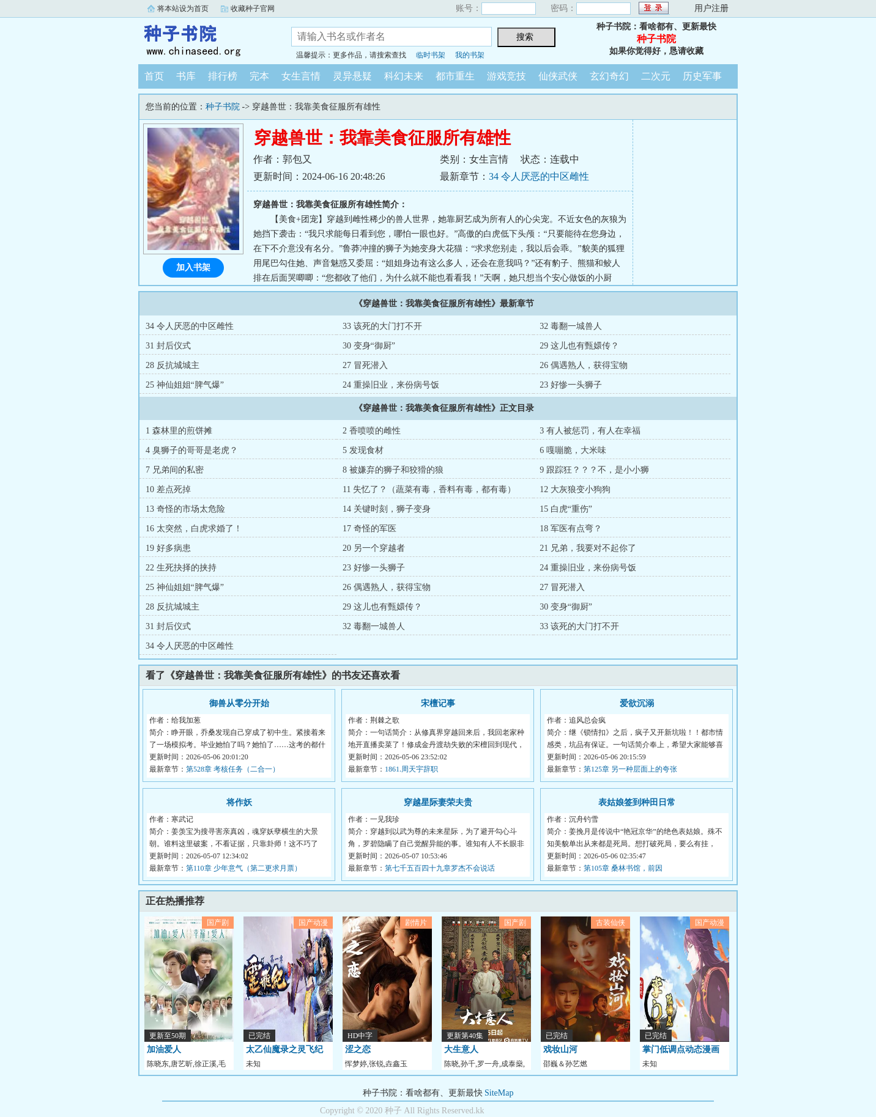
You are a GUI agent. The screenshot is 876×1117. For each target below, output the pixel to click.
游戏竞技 (506, 76)
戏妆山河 (560, 1049)
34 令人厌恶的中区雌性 (539, 176)
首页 (154, 76)
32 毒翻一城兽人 (571, 326)
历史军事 (702, 76)
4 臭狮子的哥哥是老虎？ (192, 450)
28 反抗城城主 (172, 365)
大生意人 (461, 1049)
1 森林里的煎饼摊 (179, 430)
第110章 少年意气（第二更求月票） (244, 868)
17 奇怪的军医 (369, 528)
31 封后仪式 (168, 345)
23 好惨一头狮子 (571, 384)
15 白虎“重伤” (566, 509)
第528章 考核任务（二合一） (233, 769)
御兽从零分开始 (239, 703)
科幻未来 (403, 76)
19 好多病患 (168, 548)
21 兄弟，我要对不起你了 (588, 548)
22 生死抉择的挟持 (181, 567)
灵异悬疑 (352, 76)
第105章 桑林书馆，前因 (623, 868)
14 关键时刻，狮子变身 (387, 509)
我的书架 (469, 55)
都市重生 (455, 76)
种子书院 (205, 39)
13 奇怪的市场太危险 (185, 509)
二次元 (655, 76)
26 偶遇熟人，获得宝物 (584, 365)
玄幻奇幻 (609, 76)
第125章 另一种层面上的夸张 (630, 769)
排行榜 (222, 76)
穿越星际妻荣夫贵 (438, 802)
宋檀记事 (438, 703)
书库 (186, 76)
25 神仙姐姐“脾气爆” (185, 384)
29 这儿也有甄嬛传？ (579, 345)
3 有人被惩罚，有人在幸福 (590, 430)
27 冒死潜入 (365, 365)
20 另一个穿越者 (374, 548)
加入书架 (193, 267)
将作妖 (239, 802)
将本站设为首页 (183, 8)
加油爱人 (164, 1049)
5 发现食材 (363, 450)
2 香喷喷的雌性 (372, 430)
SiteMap (498, 1092)
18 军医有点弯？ (571, 528)
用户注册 (711, 8)
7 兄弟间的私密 (175, 469)
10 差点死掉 (168, 489)
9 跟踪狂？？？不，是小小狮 (594, 469)
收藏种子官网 (253, 8)
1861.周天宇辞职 (411, 769)
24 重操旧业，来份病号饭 (391, 384)
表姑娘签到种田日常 (636, 802)
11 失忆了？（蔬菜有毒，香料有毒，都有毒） (429, 489)
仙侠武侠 (557, 76)
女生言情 (301, 76)
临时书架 (430, 55)
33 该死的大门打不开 (382, 326)
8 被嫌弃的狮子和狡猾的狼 (393, 469)
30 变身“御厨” (369, 345)
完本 (259, 76)
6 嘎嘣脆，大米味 (573, 450)
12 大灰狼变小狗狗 (575, 489)
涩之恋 (358, 1049)
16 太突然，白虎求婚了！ (194, 528)
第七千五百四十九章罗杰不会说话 (440, 868)
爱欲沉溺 (637, 703)
